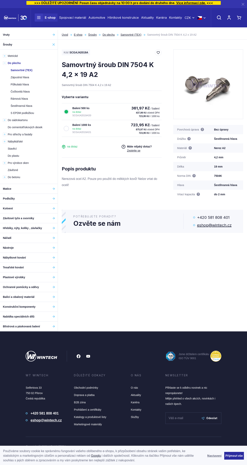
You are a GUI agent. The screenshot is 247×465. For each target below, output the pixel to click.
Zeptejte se (133, 150)
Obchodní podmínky (86, 387)
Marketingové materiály (88, 424)
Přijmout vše (234, 455)
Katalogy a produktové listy (90, 417)
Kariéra (161, 19)
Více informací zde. (191, 3)
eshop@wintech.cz (214, 225)
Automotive (96, 19)
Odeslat (209, 418)
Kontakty (175, 19)
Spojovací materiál (72, 19)
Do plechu (108, 34)
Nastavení (214, 455)
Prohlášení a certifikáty (87, 409)
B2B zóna (80, 402)
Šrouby (92, 34)
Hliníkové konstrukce (123, 19)
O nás (134, 387)
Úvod (65, 34)
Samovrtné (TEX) (130, 34)
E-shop (45, 19)
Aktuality (147, 19)
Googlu (96, 455)
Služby (135, 417)
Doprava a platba (84, 395)
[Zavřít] (243, 4)
